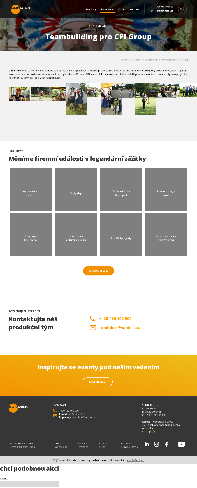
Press (102, 446)
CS (182, 9)
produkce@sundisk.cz (120, 327)
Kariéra (103, 443)
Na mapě (147, 431)
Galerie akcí (98, 26)
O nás (121, 9)
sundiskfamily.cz (135, 460)
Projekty (125, 443)
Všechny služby (98, 270)
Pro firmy (91, 9)
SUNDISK (125, 59)
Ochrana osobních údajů (22, 446)
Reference (107, 9)
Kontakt (134, 9)
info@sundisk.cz (76, 414)
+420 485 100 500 (115, 318)
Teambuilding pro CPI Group (174, 59)
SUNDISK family (129, 446)
